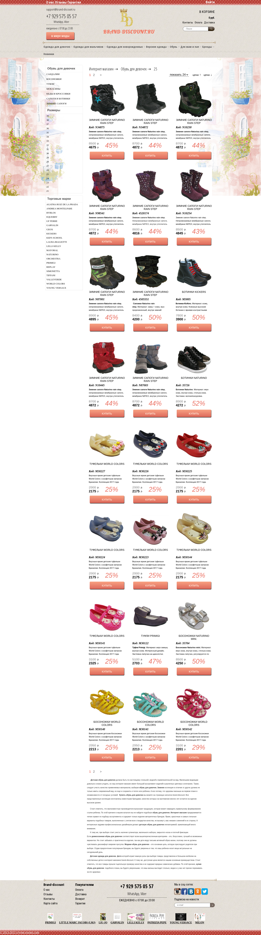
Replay (50, 267)
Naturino (52, 254)
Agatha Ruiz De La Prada (62, 204)
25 (47, 174)
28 (47, 161)
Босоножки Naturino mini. (194, 637)
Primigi (50, 262)
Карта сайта (50, 903)
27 (47, 166)
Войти (210, 2)
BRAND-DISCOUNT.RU (128, 31)
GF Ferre (51, 221)
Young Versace (56, 287)
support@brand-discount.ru (60, 9)
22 (47, 186)
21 (47, 191)
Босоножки (53, 79)
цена (197, 75)
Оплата (198, 22)
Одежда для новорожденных (125, 46)
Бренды (207, 46)
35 (47, 132)
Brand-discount (54, 885)
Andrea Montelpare (59, 208)
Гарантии (80, 903)
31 (47, 149)
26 (47, 170)
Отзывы (61, 2)
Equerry (51, 217)
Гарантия (74, 2)
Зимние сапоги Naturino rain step (107, 121)
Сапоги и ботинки (58, 98)
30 (47, 153)
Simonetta (53, 271)
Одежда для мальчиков (88, 46)
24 (47, 178)
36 (47, 128)
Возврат (80, 899)
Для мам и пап (190, 46)
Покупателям (84, 885)
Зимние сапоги (56, 103)
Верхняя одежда (156, 46)
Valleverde (54, 279)
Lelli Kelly (53, 246)
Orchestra (53, 258)
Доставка (209, 22)
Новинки (49, 54)
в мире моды (60, 36)
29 (47, 157)
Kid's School (54, 237)
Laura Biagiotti (56, 242)
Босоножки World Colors (107, 723)
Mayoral (52, 250)
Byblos (51, 212)
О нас (50, 2)
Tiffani (50, 275)
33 (47, 141)
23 (47, 182)
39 (47, 115)
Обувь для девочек (134, 68)
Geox (49, 229)
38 (47, 120)
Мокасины (53, 88)
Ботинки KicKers (194, 291)
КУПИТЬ (107, 155)
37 (47, 124)
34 (47, 136)
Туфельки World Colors (107, 463)
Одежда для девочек (57, 46)
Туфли (50, 84)
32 (47, 145)
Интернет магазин (101, 68)
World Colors (55, 283)
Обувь (173, 46)
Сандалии (53, 74)
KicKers (51, 233)
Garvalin (52, 225)
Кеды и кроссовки (58, 93)
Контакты (188, 22)
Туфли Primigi (150, 635)
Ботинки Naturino (194, 377)
